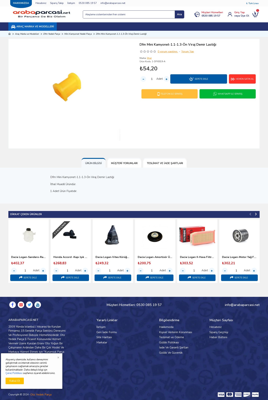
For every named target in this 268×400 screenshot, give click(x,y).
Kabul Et (14, 381)
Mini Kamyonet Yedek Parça (78, 33)
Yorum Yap (187, 51)
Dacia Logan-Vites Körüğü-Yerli (112, 257)
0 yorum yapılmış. (168, 51)
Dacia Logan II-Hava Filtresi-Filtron (197, 257)
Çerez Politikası (14, 373)
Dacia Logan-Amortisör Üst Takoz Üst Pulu (155, 257)
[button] (250, 214)
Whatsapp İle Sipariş (230, 93)
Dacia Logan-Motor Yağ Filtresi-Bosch (239, 257)
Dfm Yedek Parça (51, 33)
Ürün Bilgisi (93, 163)
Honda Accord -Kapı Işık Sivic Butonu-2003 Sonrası (70, 257)
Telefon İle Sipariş (171, 93)
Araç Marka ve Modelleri (27, 33)
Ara (179, 14)
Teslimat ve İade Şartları (165, 163)
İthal (149, 58)
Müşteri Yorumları (124, 163)
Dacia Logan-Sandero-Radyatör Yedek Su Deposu (28, 257)
